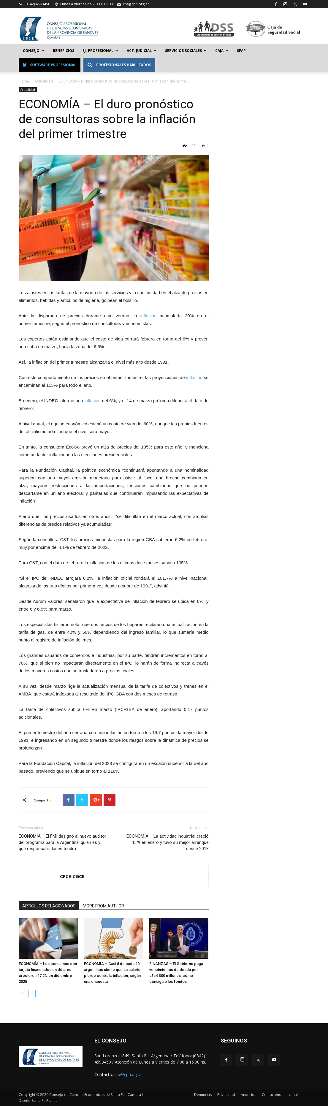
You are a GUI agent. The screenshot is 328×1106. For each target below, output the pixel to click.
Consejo (33, 50)
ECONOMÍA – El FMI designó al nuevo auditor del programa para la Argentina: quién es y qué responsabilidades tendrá (62, 842)
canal (293, 1094)
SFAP (241, 50)
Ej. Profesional (100, 50)
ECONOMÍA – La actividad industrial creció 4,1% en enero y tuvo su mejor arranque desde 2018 (167, 842)
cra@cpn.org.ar (136, 4)
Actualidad (44, 81)
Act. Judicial (141, 50)
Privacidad (226, 1094)
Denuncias (203, 1094)
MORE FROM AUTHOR (103, 906)
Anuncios (248, 1094)
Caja (221, 50)
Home (24, 81)
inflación (150, 315)
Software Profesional (49, 64)
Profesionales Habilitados (119, 64)
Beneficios (63, 50)
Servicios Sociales (186, 50)
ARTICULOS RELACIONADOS (49, 906)
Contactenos (272, 1094)
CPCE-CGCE (72, 876)
